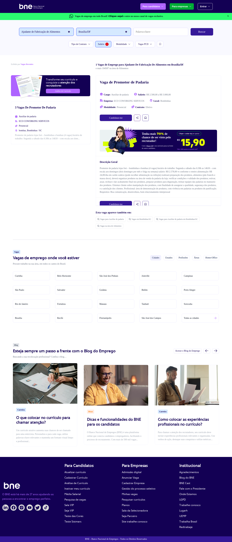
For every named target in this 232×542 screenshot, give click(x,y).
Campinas (188, 276)
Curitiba (18, 276)
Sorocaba (188, 304)
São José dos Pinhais (108, 276)
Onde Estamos (188, 494)
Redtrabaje (186, 527)
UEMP (182, 516)
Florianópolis (105, 318)
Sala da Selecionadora (135, 510)
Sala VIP (69, 505)
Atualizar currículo (75, 472)
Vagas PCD (145, 44)
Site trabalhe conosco (134, 521)
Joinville (145, 276)
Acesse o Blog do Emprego (187, 351)
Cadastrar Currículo (76, 477)
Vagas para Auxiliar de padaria (110, 219)
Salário (103, 44)
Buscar (201, 31)
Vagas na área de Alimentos (109, 226)
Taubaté (145, 304)
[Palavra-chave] (160, 32)
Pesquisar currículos (133, 499)
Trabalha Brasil (188, 521)
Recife (60, 318)
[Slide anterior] (206, 350)
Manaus (102, 304)
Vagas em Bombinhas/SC (140, 219)
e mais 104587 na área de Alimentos (112, 68)
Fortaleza (61, 304)
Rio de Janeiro (21, 304)
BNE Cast (184, 483)
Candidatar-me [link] (116, 118)
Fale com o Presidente (192, 488)
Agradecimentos (189, 472)
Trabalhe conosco (190, 505)
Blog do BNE (186, 477)
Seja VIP (69, 510)
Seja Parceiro (129, 516)
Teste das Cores (73, 516)
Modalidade (123, 44)
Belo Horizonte (64, 276)
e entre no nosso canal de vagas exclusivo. (135, 16)
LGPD (182, 499)
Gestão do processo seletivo (138, 488)
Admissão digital (131, 472)
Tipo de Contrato (81, 44)
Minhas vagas (130, 494)
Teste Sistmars (72, 521)
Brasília (18, 318)
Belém (145, 290)
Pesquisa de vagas (75, 499)
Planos (126, 505)
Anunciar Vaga (130, 477)
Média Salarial (72, 494)
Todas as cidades (191, 318)
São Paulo (19, 290)
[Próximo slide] (215, 350)
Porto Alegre (189, 290)
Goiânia (102, 290)
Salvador (61, 290)
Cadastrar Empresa (133, 483)
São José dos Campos (151, 318)
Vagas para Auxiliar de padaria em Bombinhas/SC (177, 219)
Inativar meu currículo (77, 488)
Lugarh (183, 510)
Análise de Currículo (76, 483)
